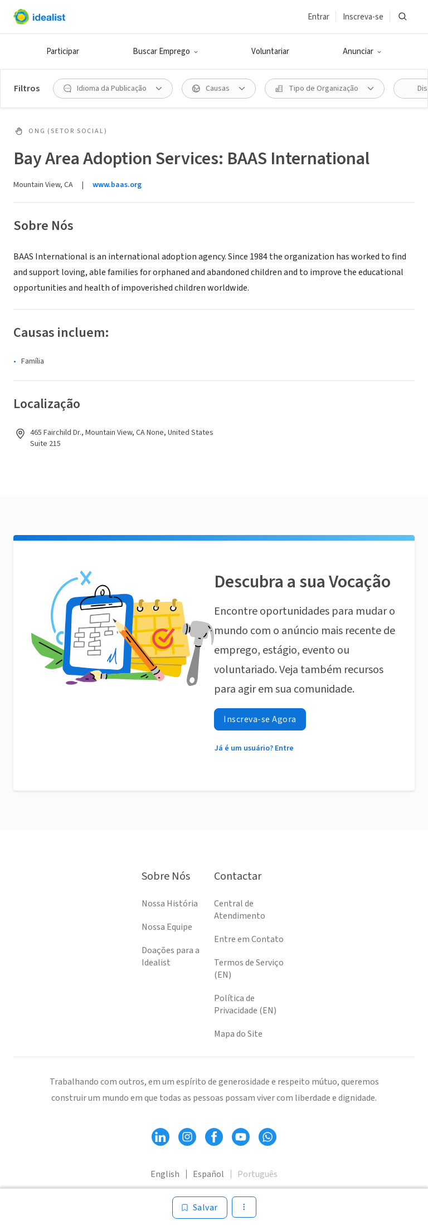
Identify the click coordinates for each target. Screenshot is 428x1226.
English (164, 1174)
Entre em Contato (249, 939)
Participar (62, 51)
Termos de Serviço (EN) (249, 969)
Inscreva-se (363, 17)
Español (208, 1174)
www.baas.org (117, 185)
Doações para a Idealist (171, 956)
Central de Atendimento (239, 910)
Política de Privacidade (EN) (245, 1004)
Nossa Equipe (167, 927)
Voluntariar (270, 51)
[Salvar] (199, 1207)
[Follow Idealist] (160, 1137)
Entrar (318, 17)
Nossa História (170, 904)
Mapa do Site (238, 1034)
